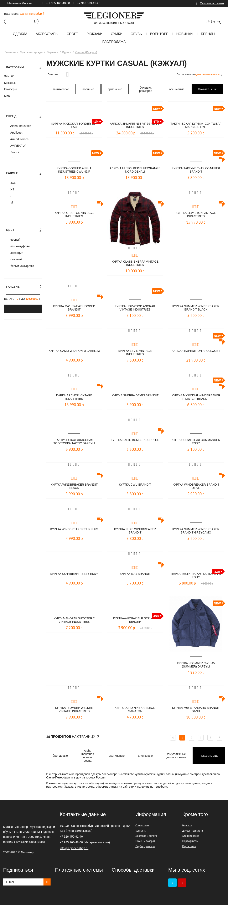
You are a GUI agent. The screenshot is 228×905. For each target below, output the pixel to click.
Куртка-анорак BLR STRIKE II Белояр (135, 620)
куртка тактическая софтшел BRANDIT (195, 170)
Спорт (72, 34)
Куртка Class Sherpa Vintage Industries (135, 263)
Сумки (116, 34)
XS (12, 189)
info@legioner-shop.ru (74, 848)
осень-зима (177, 89)
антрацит (16, 253)
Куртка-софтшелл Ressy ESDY (74, 575)
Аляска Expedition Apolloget (196, 352)
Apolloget (16, 132)
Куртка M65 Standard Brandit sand (196, 709)
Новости (187, 825)
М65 (7, 95)
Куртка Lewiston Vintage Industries (196, 214)
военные (88, 89)
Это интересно (190, 835)
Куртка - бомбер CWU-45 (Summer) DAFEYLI (195, 665)
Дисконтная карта (192, 830)
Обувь (136, 34)
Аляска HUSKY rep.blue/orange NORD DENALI (135, 170)
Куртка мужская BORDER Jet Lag (74, 125)
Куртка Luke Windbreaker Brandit (135, 531)
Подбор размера (145, 846)
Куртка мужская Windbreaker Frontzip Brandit (196, 397)
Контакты (140, 830)
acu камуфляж (20, 246)
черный (15, 239)
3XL (13, 182)
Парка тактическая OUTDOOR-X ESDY (196, 575)
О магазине (142, 825)
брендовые (60, 755)
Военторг (159, 34)
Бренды (208, 34)
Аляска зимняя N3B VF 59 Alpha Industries (135, 125)
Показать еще (207, 89)
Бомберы (10, 89)
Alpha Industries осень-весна (87, 755)
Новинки (184, 34)
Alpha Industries (20, 126)
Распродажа (114, 42)
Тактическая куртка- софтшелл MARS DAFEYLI (196, 125)
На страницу (72, 736)
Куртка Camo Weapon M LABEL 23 (74, 352)
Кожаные (10, 82)
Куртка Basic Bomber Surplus (135, 442)
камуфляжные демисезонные (176, 755)
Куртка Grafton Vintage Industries (74, 214)
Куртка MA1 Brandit (135, 574)
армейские (115, 89)
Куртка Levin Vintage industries (135, 352)
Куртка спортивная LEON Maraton (135, 709)
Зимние (9, 76)
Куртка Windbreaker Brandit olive (196, 486)
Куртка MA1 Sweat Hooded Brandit (74, 308)
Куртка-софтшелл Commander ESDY (196, 442)
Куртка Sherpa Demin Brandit (135, 397)
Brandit (15, 152)
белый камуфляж (22, 266)
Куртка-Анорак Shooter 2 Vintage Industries (74, 620)
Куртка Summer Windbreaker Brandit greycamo (196, 531)
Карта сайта (189, 846)
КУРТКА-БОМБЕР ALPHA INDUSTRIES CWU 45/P (74, 170)
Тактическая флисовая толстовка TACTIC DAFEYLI (74, 442)
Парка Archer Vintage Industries (74, 397)
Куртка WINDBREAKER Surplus (74, 531)
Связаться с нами (212, 3)
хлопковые (145, 755)
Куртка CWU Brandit (135, 484)
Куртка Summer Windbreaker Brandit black (196, 308)
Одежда (20, 34)
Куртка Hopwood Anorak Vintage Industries (135, 308)
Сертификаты (190, 841)
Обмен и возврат (145, 841)
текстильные (116, 755)
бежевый (16, 259)
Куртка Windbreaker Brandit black (74, 486)
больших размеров (145, 89)
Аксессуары (47, 34)
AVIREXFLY (18, 145)
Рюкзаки (95, 34)
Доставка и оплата (146, 835)
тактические (61, 89)
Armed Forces (19, 139)
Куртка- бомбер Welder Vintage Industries (74, 709)
